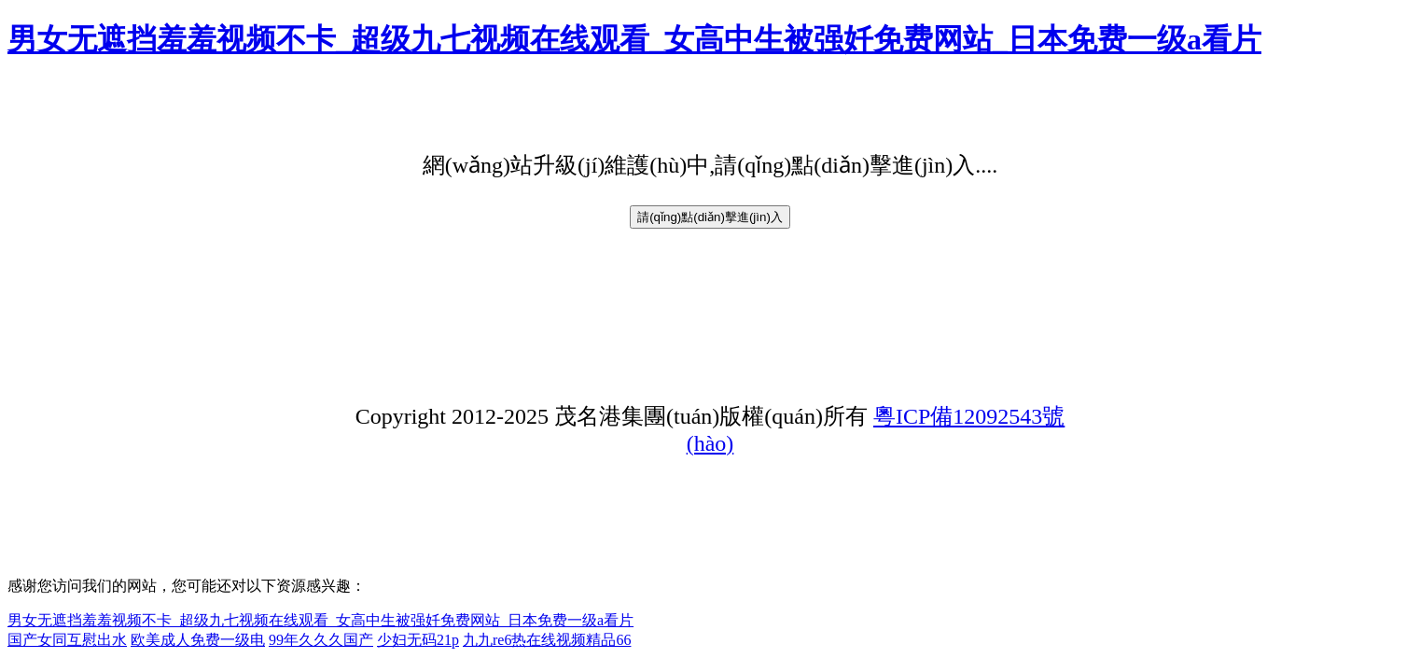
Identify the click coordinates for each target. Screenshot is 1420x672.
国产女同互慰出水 (67, 640)
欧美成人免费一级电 (198, 640)
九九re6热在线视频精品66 (547, 640)
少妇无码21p (418, 640)
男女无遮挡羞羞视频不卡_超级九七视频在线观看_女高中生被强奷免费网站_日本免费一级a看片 (634, 39)
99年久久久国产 (321, 640)
